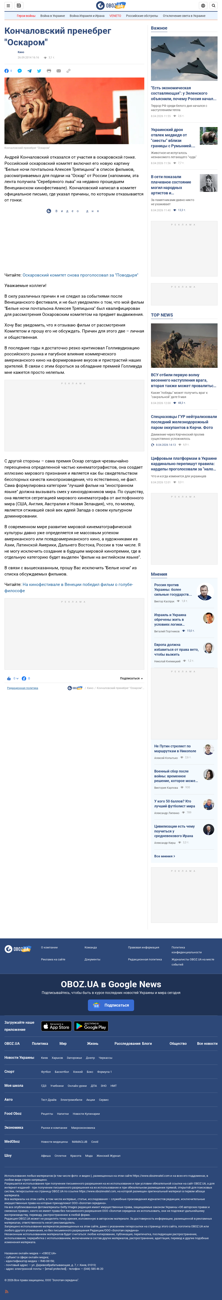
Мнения (159, 574)
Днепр (90, 1057)
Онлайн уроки (77, 1085)
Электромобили (71, 1099)
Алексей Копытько (166, 758)
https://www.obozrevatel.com (151, 1175)
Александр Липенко (166, 813)
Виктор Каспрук (164, 601)
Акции (90, 1099)
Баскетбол (62, 1071)
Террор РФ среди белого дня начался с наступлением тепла (179, 108)
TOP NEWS (162, 315)
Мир (63, 1043)
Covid (94, 1141)
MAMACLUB (79, 1141)
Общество (178, 1043)
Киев (44, 1057)
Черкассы (105, 1057)
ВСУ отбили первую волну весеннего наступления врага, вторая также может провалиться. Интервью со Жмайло (184, 380)
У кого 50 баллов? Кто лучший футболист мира (174, 803)
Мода (89, 1155)
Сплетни (60, 1155)
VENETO (115, 16)
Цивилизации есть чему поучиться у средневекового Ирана (174, 831)
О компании (49, 947)
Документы (92, 959)
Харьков (57, 1057)
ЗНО (104, 1085)
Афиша (46, 1155)
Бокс (90, 1071)
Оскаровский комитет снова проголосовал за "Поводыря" (80, 275)
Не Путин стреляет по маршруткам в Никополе (175, 748)
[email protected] (55, 1268)
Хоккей (78, 1071)
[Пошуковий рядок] (213, 5)
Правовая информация (143, 947)
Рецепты (47, 1113)
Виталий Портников (167, 631)
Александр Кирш (165, 842)
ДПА (94, 1085)
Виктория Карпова (166, 787)
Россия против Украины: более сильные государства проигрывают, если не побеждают (173, 590)
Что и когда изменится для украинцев (178, 476)
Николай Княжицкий (167, 661)
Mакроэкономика (83, 1127)
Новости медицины (54, 1141)
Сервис (104, 1099)
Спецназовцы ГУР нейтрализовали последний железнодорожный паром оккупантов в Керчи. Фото (184, 422)
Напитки (63, 1113)
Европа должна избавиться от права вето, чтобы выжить (176, 649)
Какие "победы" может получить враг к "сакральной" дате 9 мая (179, 395)
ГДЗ (43, 1085)
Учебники (57, 1085)
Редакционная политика (22, 688)
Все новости (207, 1043)
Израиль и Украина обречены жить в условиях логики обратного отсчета (170, 620)
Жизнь (92, 1043)
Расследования (128, 1043)
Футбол (46, 1071)
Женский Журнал (109, 1155)
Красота (75, 1155)
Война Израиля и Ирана (87, 16)
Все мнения (163, 856)
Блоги (147, 1043)
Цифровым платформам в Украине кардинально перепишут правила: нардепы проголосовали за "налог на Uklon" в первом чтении (184, 464)
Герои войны (26, 16)
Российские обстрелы (142, 16)
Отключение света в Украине (184, 16)
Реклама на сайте (53, 959)
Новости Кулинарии (86, 1113)
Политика (40, 1043)
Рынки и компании (54, 1127)
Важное (159, 28)
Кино (21, 52)
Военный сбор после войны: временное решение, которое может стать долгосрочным (175, 776)
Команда (91, 947)
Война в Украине (52, 16)
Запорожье (74, 1057)
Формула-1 (104, 1071)
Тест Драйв (48, 1099)
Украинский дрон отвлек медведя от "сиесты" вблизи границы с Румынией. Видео (171, 138)
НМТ (114, 1085)
